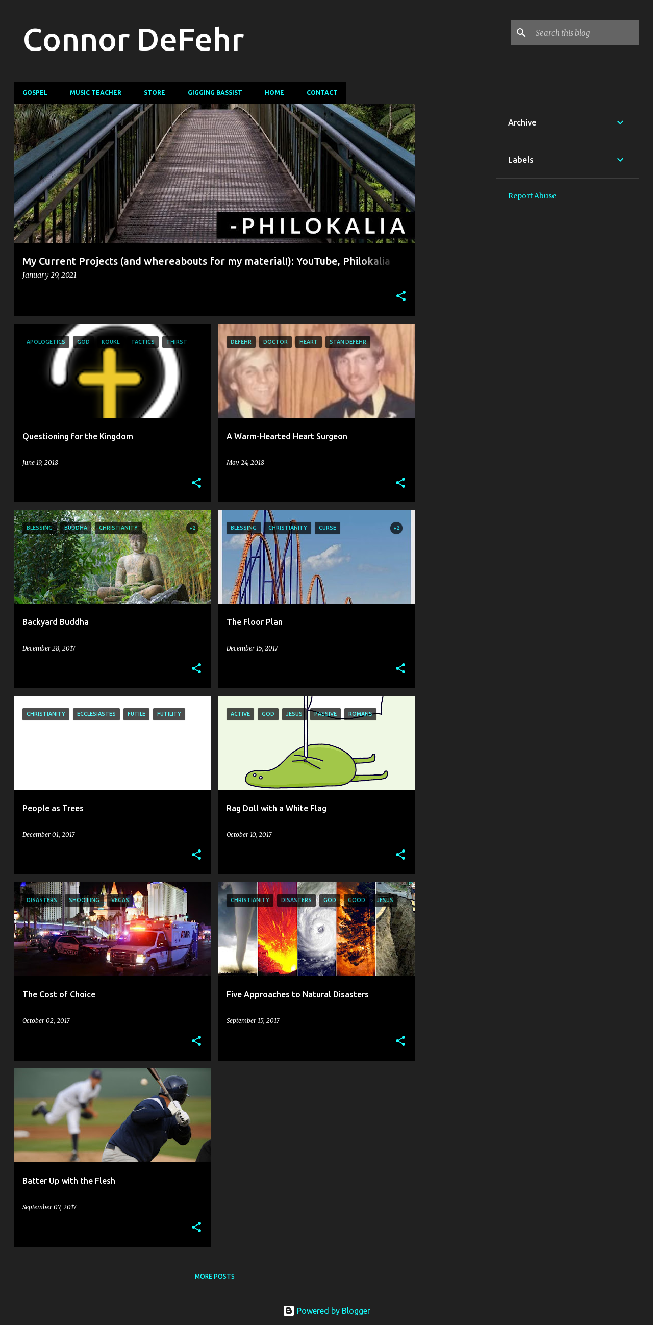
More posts (215, 1276)
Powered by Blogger (326, 1310)
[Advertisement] (455, 257)
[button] (401, 297)
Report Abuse (532, 196)
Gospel (34, 92)
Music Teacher (95, 92)
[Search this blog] (585, 32)
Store (154, 92)
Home (274, 92)
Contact (322, 92)
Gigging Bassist (215, 92)
